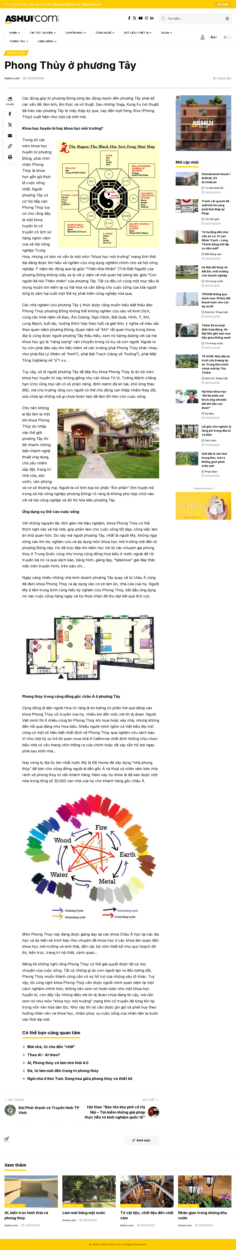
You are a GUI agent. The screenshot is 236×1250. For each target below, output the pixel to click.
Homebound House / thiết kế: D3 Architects (216, 178)
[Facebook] (129, 18)
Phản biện (211, 471)
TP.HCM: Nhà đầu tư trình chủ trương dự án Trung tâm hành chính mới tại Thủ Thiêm (216, 365)
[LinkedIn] (152, 18)
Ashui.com (12, 78)
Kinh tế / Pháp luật (216, 312)
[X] (134, 18)
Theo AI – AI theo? (43, 1055)
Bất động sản (213, 254)
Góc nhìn (210, 440)
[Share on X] (10, 125)
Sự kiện (209, 413)
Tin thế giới (212, 219)
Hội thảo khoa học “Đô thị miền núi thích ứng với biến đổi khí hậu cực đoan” (214, 400)
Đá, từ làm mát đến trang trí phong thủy (63, 1070)
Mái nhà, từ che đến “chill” (51, 1047)
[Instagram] (146, 18)
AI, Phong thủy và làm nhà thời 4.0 (57, 1062)
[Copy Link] (10, 146)
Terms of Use (91, 4)
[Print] (10, 157)
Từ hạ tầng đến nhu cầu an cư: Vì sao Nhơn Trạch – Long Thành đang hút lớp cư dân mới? (215, 240)
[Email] (10, 136)
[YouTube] (140, 18)
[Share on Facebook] (10, 114)
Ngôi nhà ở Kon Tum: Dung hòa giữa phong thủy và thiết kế (79, 1079)
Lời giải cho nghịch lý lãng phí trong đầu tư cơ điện (216, 431)
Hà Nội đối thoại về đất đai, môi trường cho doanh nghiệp (215, 271)
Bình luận (140, 1140)
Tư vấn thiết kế (214, 188)
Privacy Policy (63, 4)
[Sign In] (202, 37)
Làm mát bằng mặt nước (83, 1213)
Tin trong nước (214, 281)
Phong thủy (16, 53)
